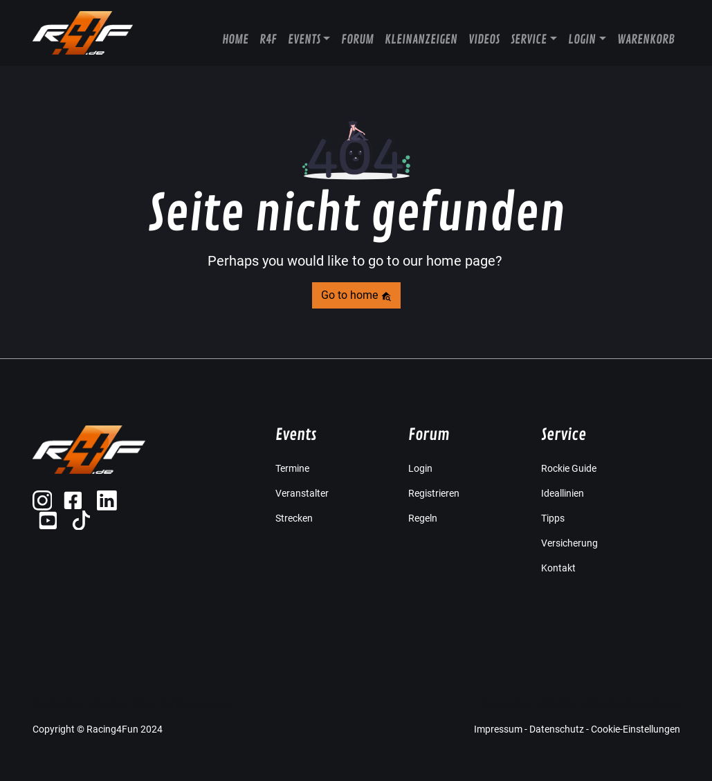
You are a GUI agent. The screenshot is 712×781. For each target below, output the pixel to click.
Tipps (553, 518)
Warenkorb (646, 39)
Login (582, 39)
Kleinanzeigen (421, 39)
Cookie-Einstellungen (635, 729)
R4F (268, 39)
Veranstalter (302, 493)
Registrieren (433, 493)
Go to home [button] (356, 295)
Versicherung (569, 543)
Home (235, 39)
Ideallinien (562, 493)
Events (304, 39)
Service (529, 39)
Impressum (498, 729)
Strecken (294, 518)
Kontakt (558, 567)
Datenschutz (556, 729)
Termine (292, 468)
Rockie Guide (568, 468)
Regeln (422, 518)
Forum (357, 39)
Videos (484, 39)
